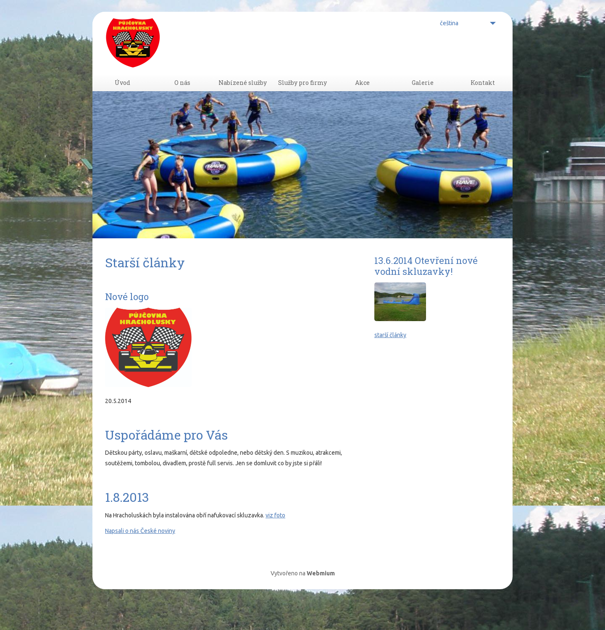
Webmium (321, 597)
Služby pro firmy (302, 95)
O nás (182, 95)
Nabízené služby (242, 95)
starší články (390, 359)
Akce (362, 95)
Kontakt (482, 95)
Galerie (422, 95)
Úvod (122, 95)
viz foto (275, 539)
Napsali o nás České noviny (140, 554)
